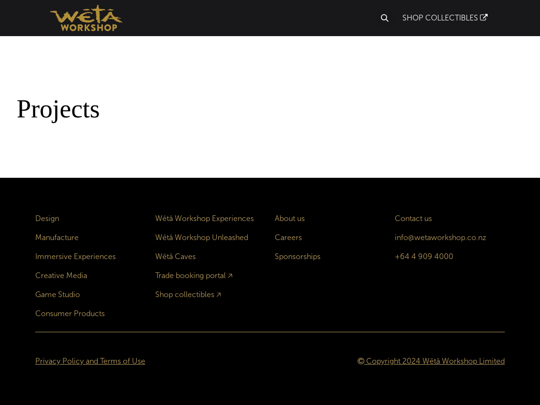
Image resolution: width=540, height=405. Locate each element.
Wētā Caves (175, 256)
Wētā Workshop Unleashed (201, 237)
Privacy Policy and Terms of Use (90, 361)
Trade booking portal (190, 275)
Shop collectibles (184, 294)
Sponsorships (297, 256)
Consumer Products (70, 313)
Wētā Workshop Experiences (204, 218)
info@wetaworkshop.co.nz (440, 237)
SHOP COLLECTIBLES (445, 17)
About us (290, 218)
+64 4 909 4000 (424, 256)
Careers (288, 237)
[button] (385, 18)
